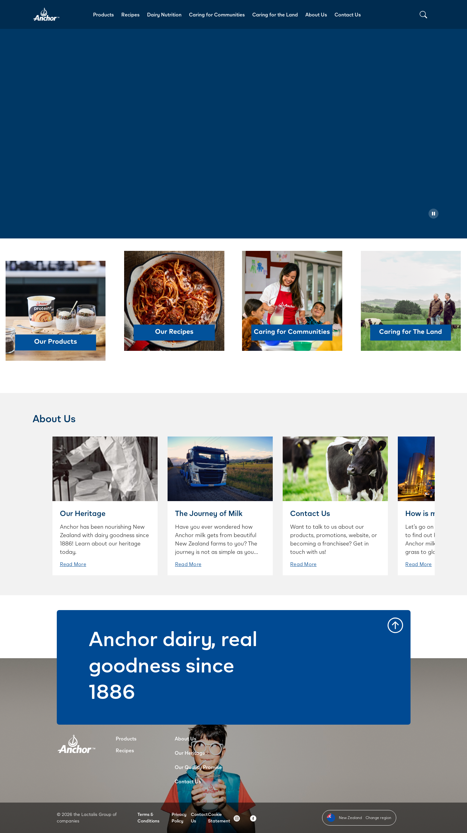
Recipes (130, 14)
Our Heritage (190, 753)
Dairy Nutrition (164, 14)
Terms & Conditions (148, 817)
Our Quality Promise (198, 767)
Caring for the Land (275, 14)
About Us (316, 14)
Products (103, 14)
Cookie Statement (219, 817)
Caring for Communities (217, 14)
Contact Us (348, 14)
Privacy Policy (179, 817)
